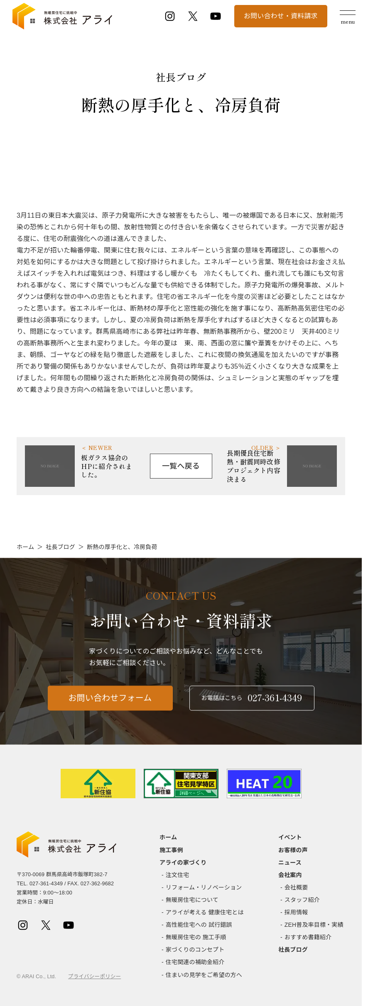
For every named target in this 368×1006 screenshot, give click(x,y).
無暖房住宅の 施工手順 (196, 937)
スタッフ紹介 (302, 900)
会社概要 (296, 887)
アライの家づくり (182, 862)
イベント (290, 837)
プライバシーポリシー (94, 976)
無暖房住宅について (192, 900)
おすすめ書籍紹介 (308, 937)
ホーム (25, 547)
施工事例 (171, 850)
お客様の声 (293, 850)
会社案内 (290, 875)
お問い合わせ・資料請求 (281, 15)
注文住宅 (177, 875)
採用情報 (296, 912)
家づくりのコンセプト (195, 949)
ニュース (290, 862)
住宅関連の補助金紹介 (195, 962)
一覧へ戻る (181, 466)
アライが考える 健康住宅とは (205, 912)
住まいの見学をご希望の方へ (204, 975)
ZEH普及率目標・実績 (314, 924)
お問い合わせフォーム (110, 702)
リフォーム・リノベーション (204, 887)
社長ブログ (60, 547)
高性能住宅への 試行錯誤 (199, 924)
